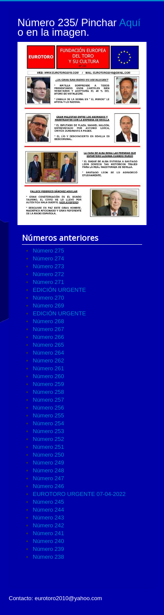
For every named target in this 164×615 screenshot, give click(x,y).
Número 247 (48, 478)
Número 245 (48, 502)
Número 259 (48, 384)
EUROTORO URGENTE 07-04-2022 (79, 494)
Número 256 (48, 407)
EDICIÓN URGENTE (59, 290)
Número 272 (48, 274)
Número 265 (48, 345)
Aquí (129, 22)
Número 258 (48, 392)
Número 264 (48, 352)
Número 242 (48, 525)
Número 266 (48, 337)
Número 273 (48, 266)
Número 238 (48, 557)
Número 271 (48, 282)
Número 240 (48, 541)
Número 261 (48, 368)
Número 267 (48, 329)
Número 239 (48, 549)
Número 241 (48, 533)
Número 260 (48, 376)
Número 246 (48, 486)
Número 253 (48, 431)
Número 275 (48, 250)
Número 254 (48, 423)
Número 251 (48, 447)
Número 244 (48, 509)
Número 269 (48, 305)
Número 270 (48, 297)
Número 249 (48, 462)
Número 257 (48, 399)
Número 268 (48, 321)
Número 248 (48, 470)
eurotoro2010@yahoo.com (68, 598)
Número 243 (48, 517)
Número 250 (48, 454)
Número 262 (48, 360)
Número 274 (48, 258)
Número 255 (48, 415)
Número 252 (48, 439)
